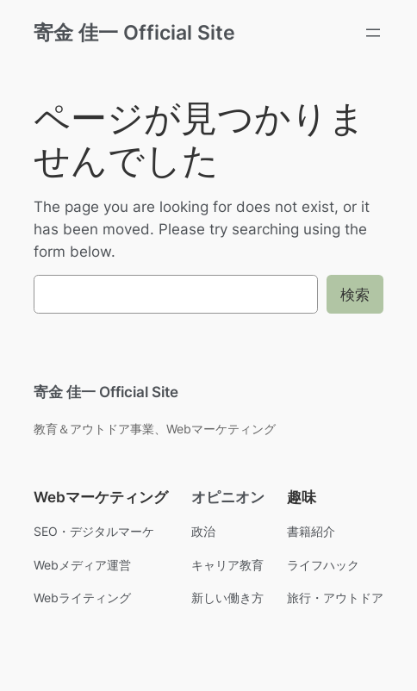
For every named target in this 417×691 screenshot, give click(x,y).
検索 (355, 294)
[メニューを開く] (373, 32)
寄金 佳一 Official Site (134, 32)
